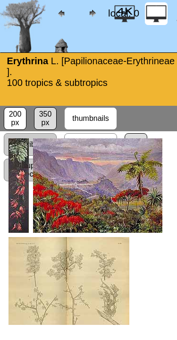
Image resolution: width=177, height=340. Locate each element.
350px (45, 118)
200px (15, 118)
